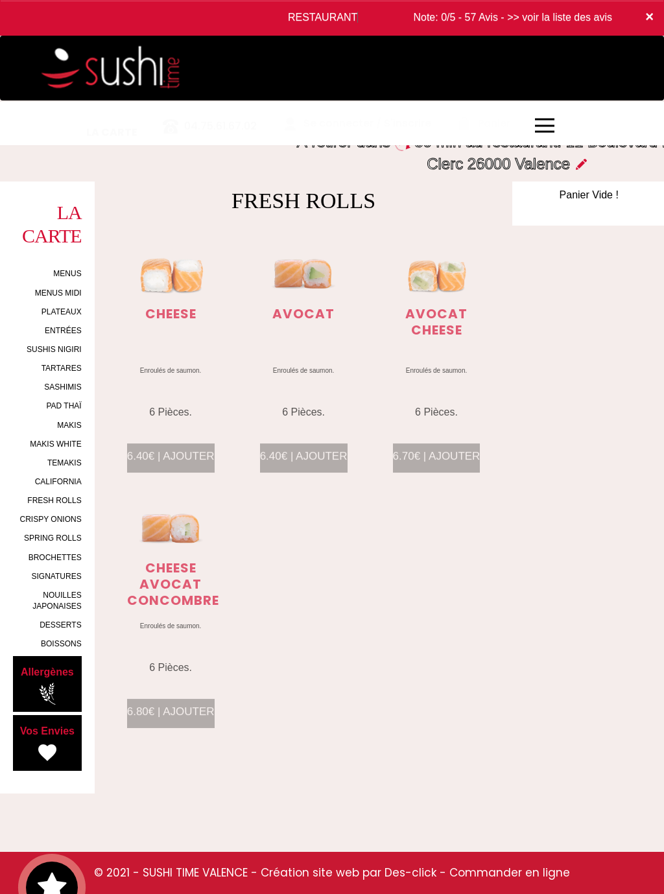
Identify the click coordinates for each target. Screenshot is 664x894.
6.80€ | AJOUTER (171, 719)
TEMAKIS (64, 462)
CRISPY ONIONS (51, 519)
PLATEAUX (62, 311)
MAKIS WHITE (55, 444)
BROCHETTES (55, 557)
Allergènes (47, 685)
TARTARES (62, 368)
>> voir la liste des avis (559, 17)
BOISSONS (61, 643)
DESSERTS (60, 624)
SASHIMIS (62, 387)
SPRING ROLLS (53, 538)
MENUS (67, 273)
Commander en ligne (509, 872)
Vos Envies (47, 744)
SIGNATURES (57, 576)
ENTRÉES (63, 330)
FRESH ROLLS (54, 500)
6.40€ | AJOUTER (171, 464)
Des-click (410, 872)
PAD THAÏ (63, 405)
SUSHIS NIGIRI (54, 349)
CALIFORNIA (58, 481)
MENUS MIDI (58, 293)
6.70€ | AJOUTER (436, 464)
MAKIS (69, 425)
